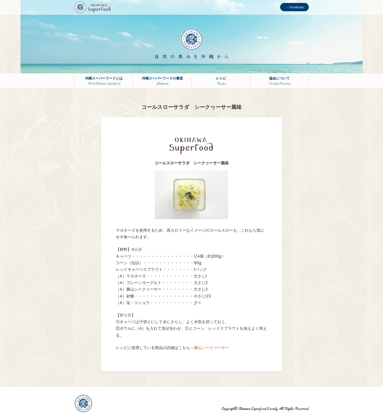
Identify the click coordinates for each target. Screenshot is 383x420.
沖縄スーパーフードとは (103, 81)
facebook (296, 7)
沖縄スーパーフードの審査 (162, 81)
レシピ (221, 81)
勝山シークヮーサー (211, 348)
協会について (279, 81)
